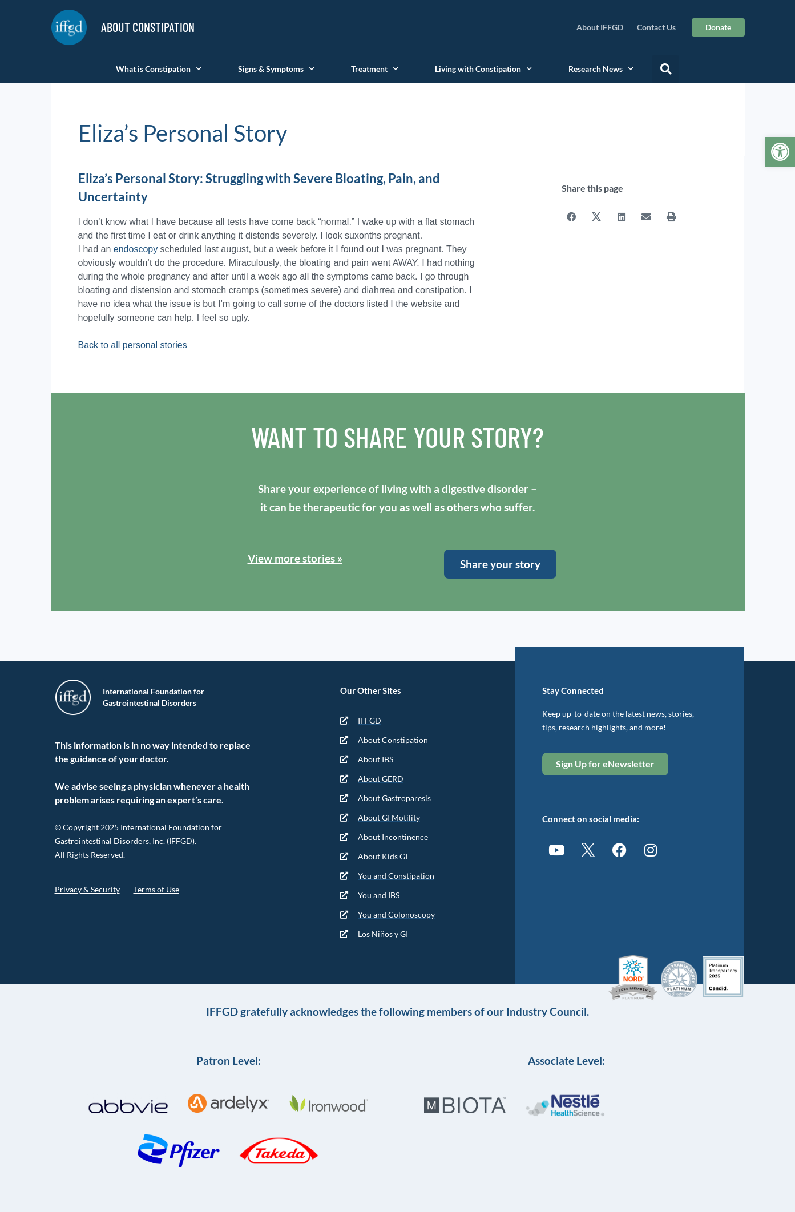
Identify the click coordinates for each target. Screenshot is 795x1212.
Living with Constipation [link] (483, 69)
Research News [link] (600, 69)
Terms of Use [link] (156, 889)
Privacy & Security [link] (87, 889)
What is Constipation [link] (158, 69)
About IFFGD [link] (599, 27)
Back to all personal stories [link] (132, 345)
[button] (665, 69)
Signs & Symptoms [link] (276, 69)
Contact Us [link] (656, 27)
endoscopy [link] (136, 249)
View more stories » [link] (295, 558)
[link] (780, 152)
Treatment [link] (374, 69)
